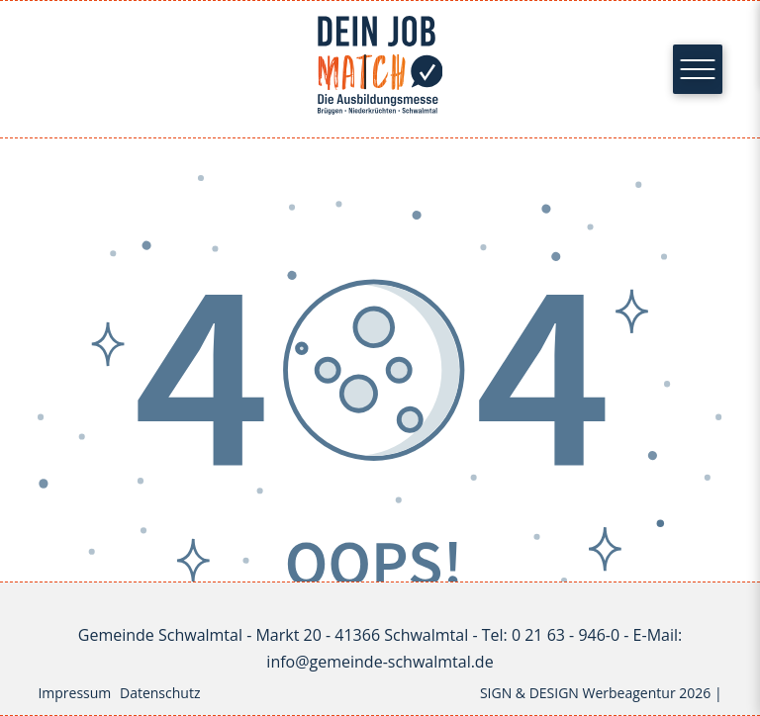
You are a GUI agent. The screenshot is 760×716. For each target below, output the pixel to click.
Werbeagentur (629, 692)
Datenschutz (160, 692)
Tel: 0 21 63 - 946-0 (550, 635)
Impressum (74, 692)
